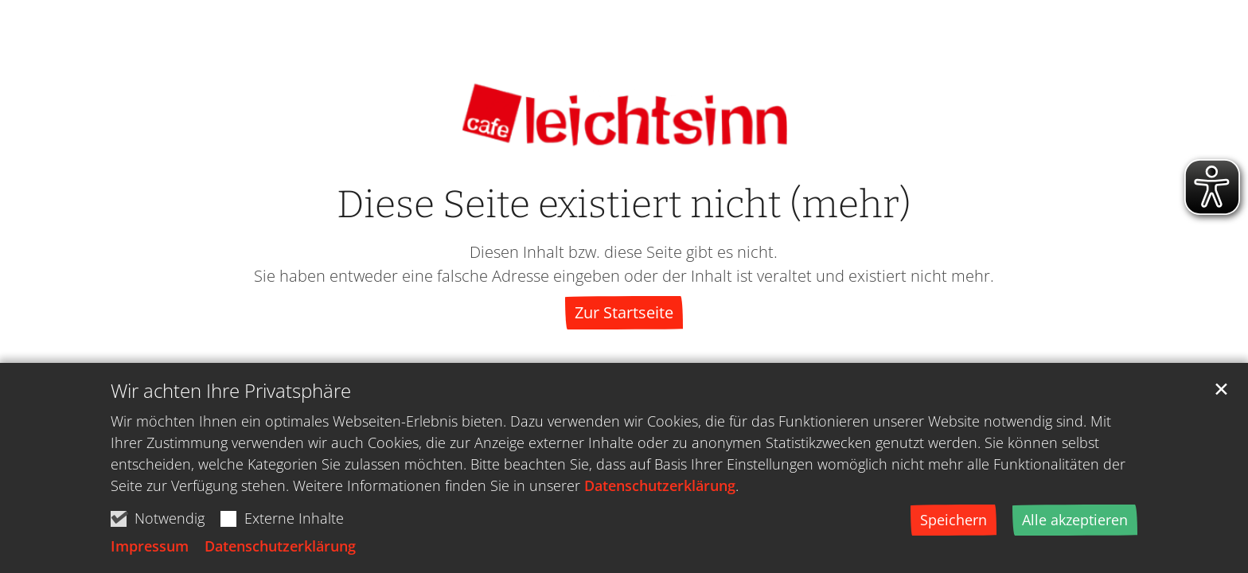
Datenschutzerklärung (659, 491)
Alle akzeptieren (1075, 525)
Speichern (953, 525)
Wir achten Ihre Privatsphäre (231, 396)
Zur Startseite (624, 312)
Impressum (150, 551)
